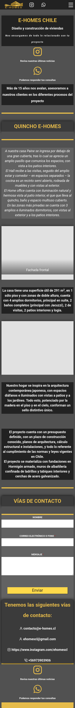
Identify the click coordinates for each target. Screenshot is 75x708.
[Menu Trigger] (71, 5)
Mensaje (37, 554)
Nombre (37, 517)
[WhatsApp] (43, 5)
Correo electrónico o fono (38, 536)
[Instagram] (31, 5)
